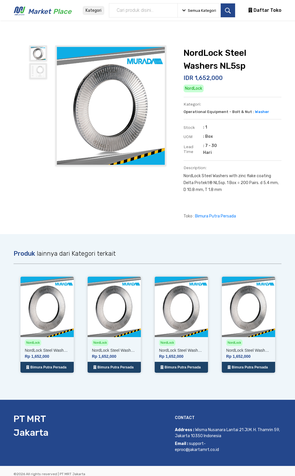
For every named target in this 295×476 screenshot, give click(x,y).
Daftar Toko (264, 10)
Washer (262, 112)
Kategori (93, 10)
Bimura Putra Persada (215, 216)
